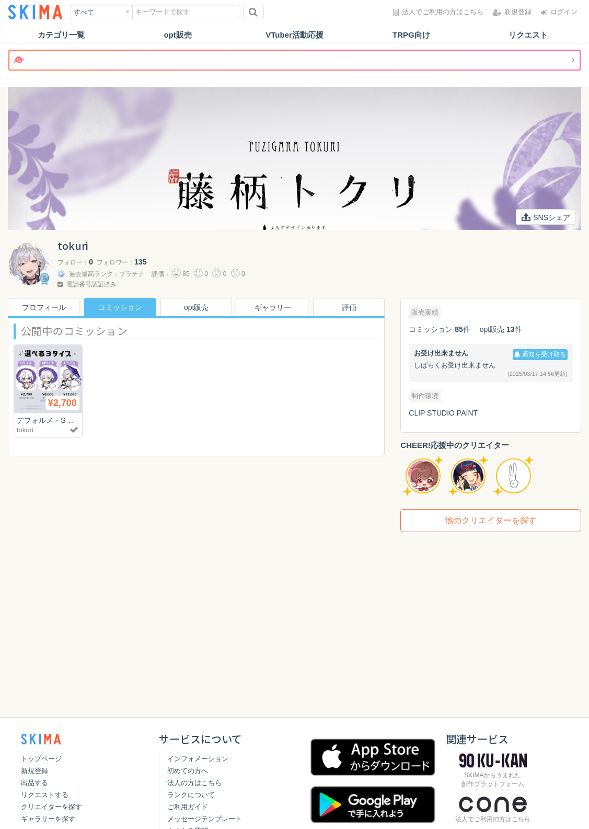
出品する (34, 783)
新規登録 (34, 771)
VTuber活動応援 (294, 34)
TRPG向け (411, 34)
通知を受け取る (540, 354)
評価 (349, 307)
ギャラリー (273, 307)
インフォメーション (197, 759)
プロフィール (44, 307)
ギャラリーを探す (48, 819)
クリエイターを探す (51, 807)
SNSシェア (546, 217)
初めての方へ (187, 771)
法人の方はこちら (194, 783)
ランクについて (191, 795)
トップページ (41, 759)
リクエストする (44, 795)
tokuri (25, 430)
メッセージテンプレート (204, 819)
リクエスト (528, 34)
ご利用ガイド (187, 807)
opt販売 (177, 34)
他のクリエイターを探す (491, 520)
